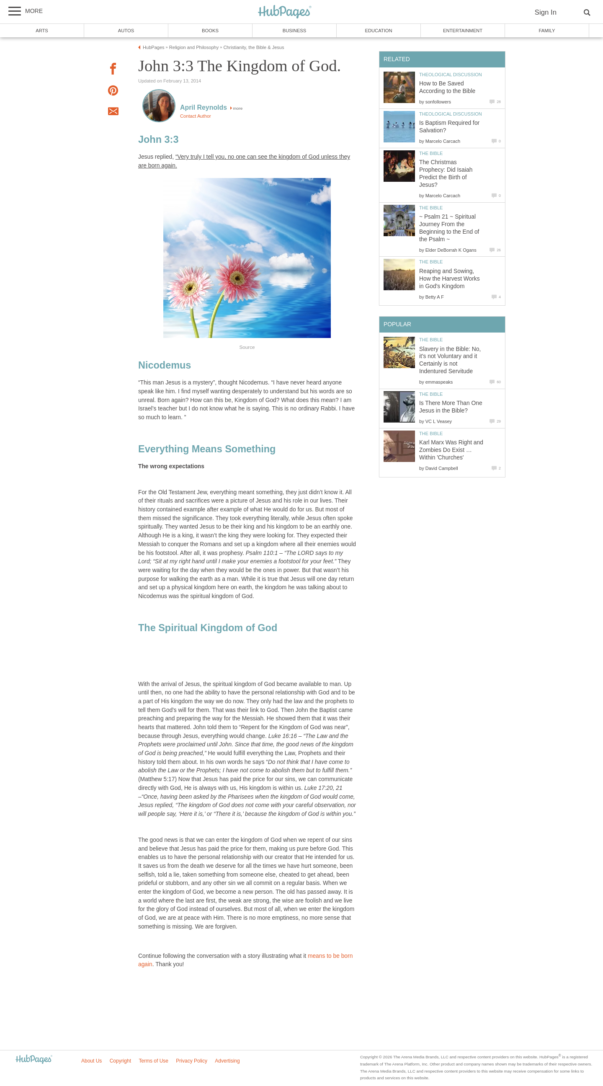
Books (210, 30)
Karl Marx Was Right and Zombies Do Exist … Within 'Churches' (451, 450)
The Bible (431, 153)
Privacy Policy (191, 1061)
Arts (42, 30)
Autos (126, 30)
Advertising (227, 1061)
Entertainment (462, 30)
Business (295, 30)
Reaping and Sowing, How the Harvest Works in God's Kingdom (449, 278)
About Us (91, 1061)
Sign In (546, 12)
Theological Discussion (450, 74)
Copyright (120, 1061)
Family (547, 30)
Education (378, 30)
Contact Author (195, 116)
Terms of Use (153, 1061)
